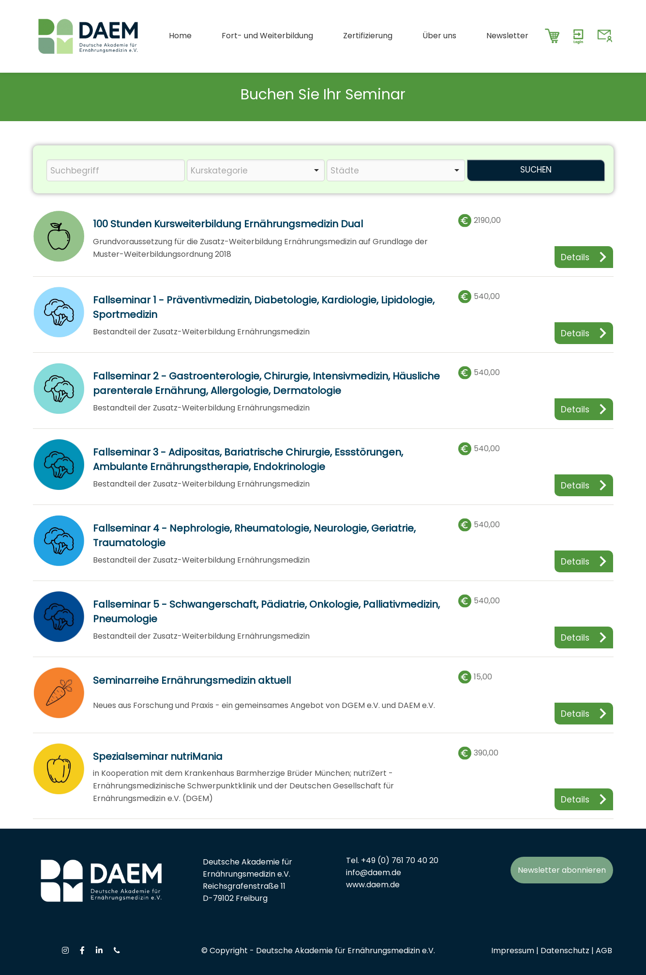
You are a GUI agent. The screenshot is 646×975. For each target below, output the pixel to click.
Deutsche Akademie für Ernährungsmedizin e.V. (345, 950)
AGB (604, 950)
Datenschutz (565, 950)
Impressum (512, 950)
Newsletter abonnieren (562, 870)
